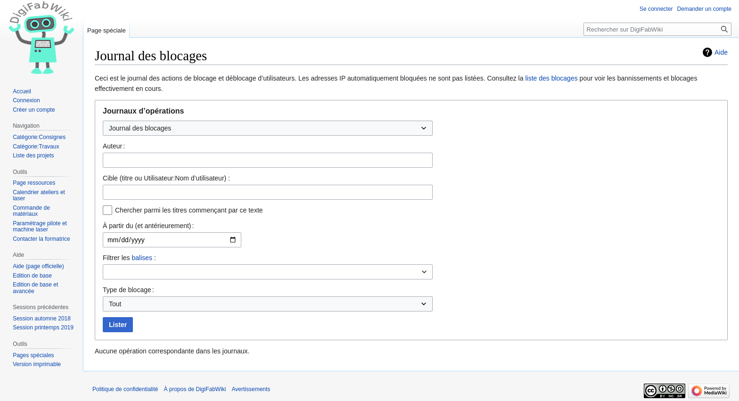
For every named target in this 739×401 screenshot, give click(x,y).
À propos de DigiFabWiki (195, 389)
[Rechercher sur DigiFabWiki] (657, 29)
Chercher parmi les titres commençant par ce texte (189, 210)
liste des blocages (551, 78)
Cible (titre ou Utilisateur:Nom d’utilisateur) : (166, 178)
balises (141, 258)
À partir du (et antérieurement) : (148, 225)
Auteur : (114, 146)
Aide (721, 52)
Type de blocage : (128, 290)
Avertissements (251, 389)
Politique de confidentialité (125, 389)
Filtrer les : (129, 258)
